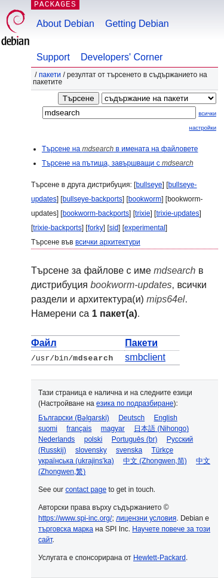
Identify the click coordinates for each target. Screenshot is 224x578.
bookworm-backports (96, 213)
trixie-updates (177, 213)
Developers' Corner (121, 57)
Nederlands (56, 439)
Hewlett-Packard (159, 557)
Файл (44, 343)
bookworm (144, 199)
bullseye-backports (92, 199)
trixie (142, 213)
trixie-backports (57, 228)
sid (113, 228)
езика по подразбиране (134, 403)
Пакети (50, 75)
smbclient (145, 357)
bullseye (149, 185)
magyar (113, 428)
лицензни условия (146, 518)
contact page (85, 489)
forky (95, 228)
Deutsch (131, 418)
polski (93, 439)
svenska (129, 450)
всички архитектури (107, 242)
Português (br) (135, 439)
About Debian (65, 24)
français (78, 428)
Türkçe (162, 450)
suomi (47, 428)
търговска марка (65, 529)
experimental (144, 228)
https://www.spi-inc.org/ (75, 518)
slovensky (91, 450)
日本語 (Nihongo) (161, 428)
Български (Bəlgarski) (73, 418)
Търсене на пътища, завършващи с (118, 163)
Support (53, 57)
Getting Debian (137, 24)
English (165, 418)
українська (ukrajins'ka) (76, 461)
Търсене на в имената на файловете (120, 149)
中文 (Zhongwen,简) (155, 461)
